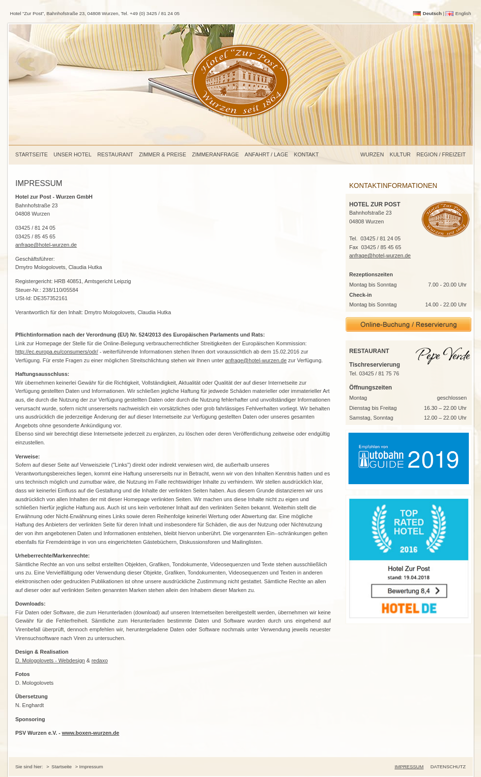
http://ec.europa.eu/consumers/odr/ (57, 352)
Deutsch (432, 13)
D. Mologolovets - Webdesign (50, 660)
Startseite (32, 154)
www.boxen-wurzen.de (90, 733)
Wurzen (372, 154)
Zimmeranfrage (215, 154)
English (463, 13)
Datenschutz (448, 766)
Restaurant (115, 154)
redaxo (99, 660)
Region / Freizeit (440, 154)
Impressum (409, 766)
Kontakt (306, 154)
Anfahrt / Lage (266, 154)
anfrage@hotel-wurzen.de (46, 245)
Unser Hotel (72, 154)
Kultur (400, 154)
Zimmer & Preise (162, 154)
